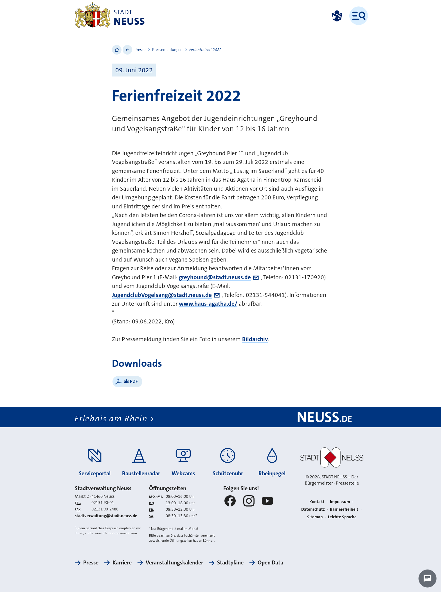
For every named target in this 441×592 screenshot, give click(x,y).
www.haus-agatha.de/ (208, 304)
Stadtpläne (230, 562)
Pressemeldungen (167, 49)
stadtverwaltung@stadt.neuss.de (106, 516)
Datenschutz (313, 509)
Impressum (340, 502)
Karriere (122, 562)
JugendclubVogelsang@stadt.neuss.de (162, 295)
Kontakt (317, 502)
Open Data (270, 562)
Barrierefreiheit (344, 509)
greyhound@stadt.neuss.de (215, 277)
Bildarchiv (255, 339)
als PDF (131, 381)
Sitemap (315, 517)
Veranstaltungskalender (174, 562)
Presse (139, 49)
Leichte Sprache (342, 517)
